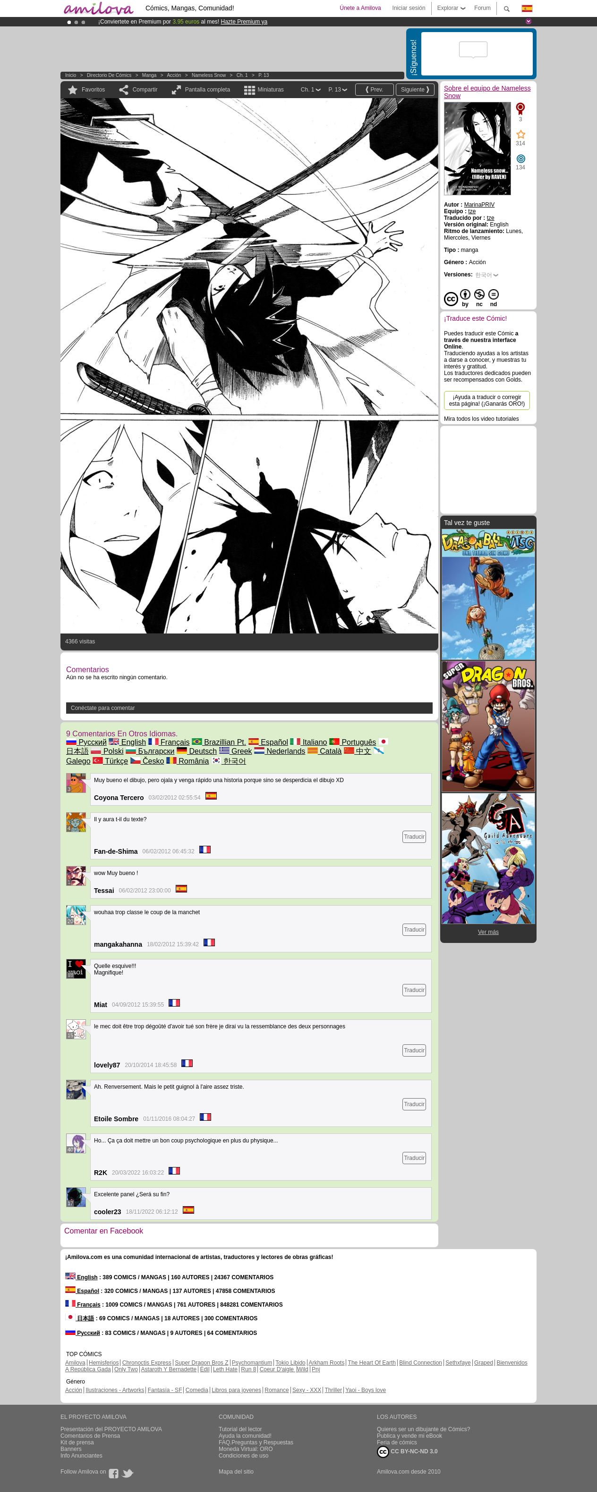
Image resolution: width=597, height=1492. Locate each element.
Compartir (145, 89)
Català (324, 751)
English (127, 742)
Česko (147, 761)
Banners (71, 1449)
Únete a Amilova (360, 8)
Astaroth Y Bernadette (169, 1369)
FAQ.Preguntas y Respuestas (256, 1442)
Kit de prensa (77, 1442)
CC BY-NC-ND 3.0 (407, 1452)
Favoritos (93, 89)
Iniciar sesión (409, 8)
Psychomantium (252, 1362)
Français (169, 742)
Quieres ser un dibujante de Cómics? (423, 1429)
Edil (205, 1369)
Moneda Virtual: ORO (246, 1449)
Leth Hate (225, 1369)
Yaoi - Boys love (365, 1390)
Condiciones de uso (243, 1455)
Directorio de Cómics (109, 75)
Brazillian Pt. (219, 742)
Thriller (333, 1390)
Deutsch (197, 751)
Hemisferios (104, 1362)
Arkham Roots (326, 1362)
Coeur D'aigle (278, 1369)
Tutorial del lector (240, 1429)
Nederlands (279, 751)
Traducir (414, 837)
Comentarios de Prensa (90, 1436)
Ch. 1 (242, 75)
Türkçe (110, 761)
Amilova (75, 1362)
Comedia (197, 1390)
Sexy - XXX (306, 1390)
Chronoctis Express (146, 1362)
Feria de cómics (397, 1442)
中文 (357, 751)
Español (268, 742)
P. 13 (263, 75)
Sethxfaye (457, 1362)
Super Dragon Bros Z (201, 1362)
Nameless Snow (209, 75)
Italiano (308, 742)
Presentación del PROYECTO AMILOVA (111, 1429)
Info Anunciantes (81, 1455)
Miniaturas (270, 89)
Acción (174, 75)
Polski (107, 751)
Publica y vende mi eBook (409, 1436)
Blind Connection (420, 1362)
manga (149, 75)
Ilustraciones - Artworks (114, 1390)
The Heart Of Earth (372, 1362)
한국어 (228, 761)
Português (352, 742)
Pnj (316, 1369)
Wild (302, 1369)
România (187, 761)
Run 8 (248, 1369)
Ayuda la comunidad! (245, 1436)
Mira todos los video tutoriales (481, 419)
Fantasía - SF (165, 1390)
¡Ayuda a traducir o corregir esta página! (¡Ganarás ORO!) (487, 400)
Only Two (126, 1369)
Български (150, 751)
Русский (86, 742)
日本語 (79, 1318)
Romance (276, 1390)
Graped (483, 1362)
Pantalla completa (207, 89)
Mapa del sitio (236, 1471)
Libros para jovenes (236, 1390)
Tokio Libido (290, 1362)
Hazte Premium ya (244, 21)
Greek (235, 751)
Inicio (70, 75)
